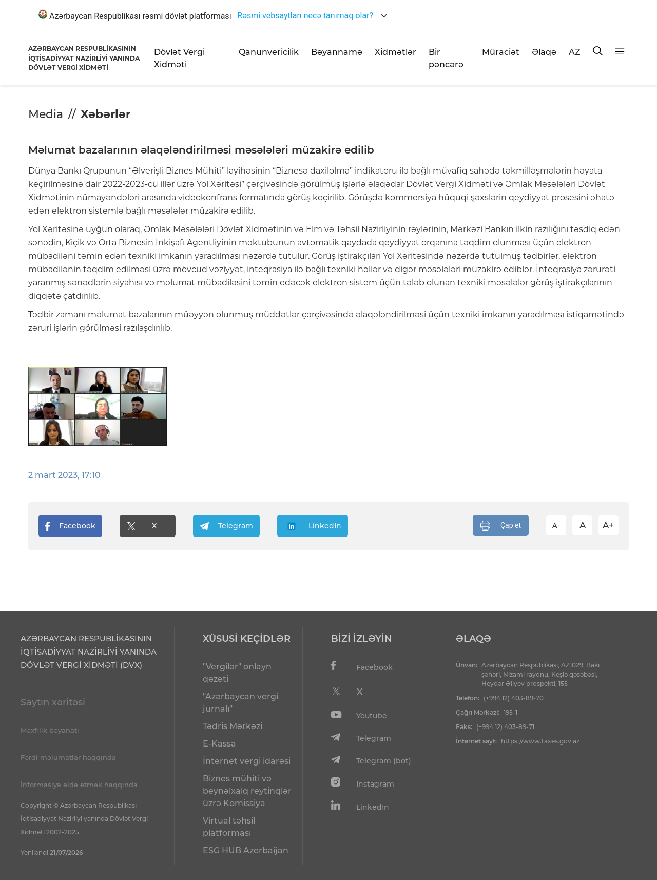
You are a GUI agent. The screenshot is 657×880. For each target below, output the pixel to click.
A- (556, 525)
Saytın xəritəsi (53, 702)
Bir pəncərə (446, 58)
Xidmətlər (395, 52)
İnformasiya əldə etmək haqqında (79, 784)
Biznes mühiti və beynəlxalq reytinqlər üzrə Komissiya (247, 791)
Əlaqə (544, 52)
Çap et (500, 526)
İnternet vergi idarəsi (247, 761)
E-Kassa (219, 744)
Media (45, 114)
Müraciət (500, 52)
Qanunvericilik (269, 52)
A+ (608, 525)
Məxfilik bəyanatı (50, 730)
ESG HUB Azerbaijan (245, 850)
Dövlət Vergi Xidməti (179, 58)
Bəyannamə (336, 52)
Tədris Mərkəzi (232, 726)
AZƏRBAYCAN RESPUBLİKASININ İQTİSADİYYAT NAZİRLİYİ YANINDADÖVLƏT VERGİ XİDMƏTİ (84, 58)
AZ (575, 52)
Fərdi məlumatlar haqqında (68, 757)
